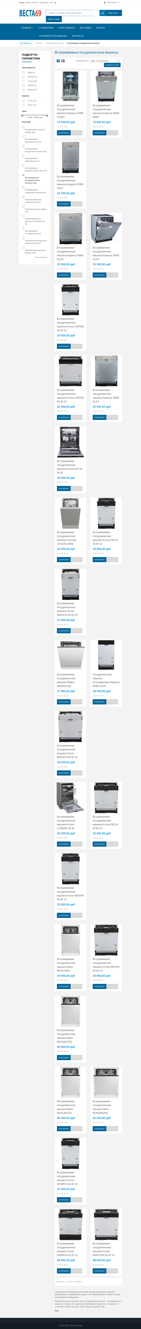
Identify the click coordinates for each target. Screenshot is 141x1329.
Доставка (85, 27)
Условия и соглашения (53, 35)
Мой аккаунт (112, 2)
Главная (26, 27)
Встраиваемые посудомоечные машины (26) (32, 180)
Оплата (100, 27)
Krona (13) (32, 81)
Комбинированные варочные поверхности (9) (35, 221)
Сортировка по (82, 61)
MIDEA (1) (32, 85)
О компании (46, 27)
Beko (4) (31, 72)
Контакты (78, 35)
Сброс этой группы (41, 257)
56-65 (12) (32, 105)
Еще (57, 1311)
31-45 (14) (32, 101)
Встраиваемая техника (55, 43)
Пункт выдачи (66, 27)
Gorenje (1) (32, 77)
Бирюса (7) (32, 90)
